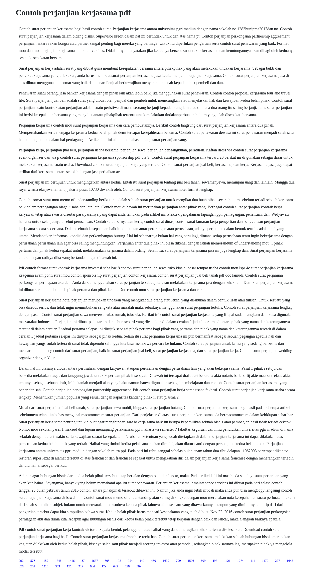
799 (178, 560)
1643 (290, 560)
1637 (95, 560)
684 (92, 566)
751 (32, 566)
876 (21, 566)
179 (104, 566)
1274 (240, 560)
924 (130, 560)
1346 (58, 560)
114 (253, 560)
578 (32, 560)
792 (21, 560)
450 (153, 560)
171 (69, 566)
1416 (71, 560)
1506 (191, 560)
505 (107, 560)
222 (80, 566)
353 (57, 566)
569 (138, 566)
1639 (166, 560)
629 (115, 566)
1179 (265, 560)
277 (277, 560)
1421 (227, 560)
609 (203, 560)
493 (214, 560)
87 (83, 560)
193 (118, 560)
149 (142, 560)
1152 (45, 560)
